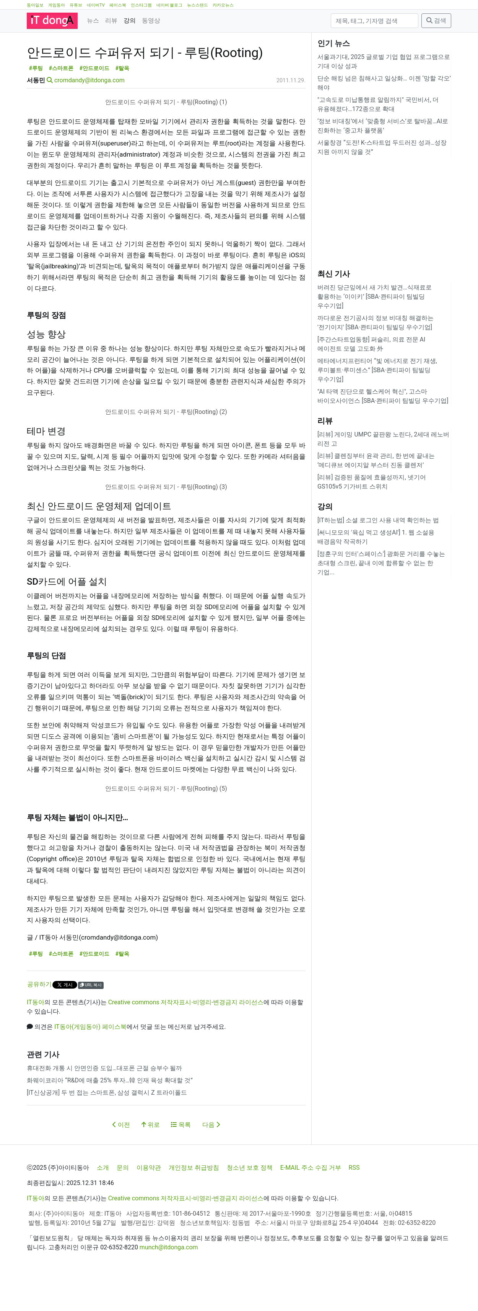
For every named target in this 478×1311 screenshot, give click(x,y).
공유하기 (39, 1018)
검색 (436, 20)
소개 (103, 1202)
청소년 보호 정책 (250, 1202)
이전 (121, 1159)
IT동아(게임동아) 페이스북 (90, 1061)
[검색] (374, 20)
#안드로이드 (95, 103)
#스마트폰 (61, 103)
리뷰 (111, 20)
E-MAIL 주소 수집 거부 (310, 1202)
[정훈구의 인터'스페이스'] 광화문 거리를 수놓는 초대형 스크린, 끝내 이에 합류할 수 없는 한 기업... (381, 563)
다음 (211, 1159)
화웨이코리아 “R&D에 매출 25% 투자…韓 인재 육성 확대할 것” (110, 1114)
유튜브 (76, 5)
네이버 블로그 (169, 5)
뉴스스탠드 (197, 5)
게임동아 (56, 5)
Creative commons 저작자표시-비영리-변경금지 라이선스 (186, 1036)
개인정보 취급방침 (194, 1202)
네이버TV (96, 5)
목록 (181, 1159)
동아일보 (35, 5)
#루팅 (36, 103)
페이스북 (117, 5)
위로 (150, 1159)
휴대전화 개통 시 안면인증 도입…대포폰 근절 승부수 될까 (104, 1102)
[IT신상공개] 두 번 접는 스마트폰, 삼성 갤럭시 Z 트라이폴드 (107, 1127)
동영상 (151, 20)
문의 (123, 1202)
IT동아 (35, 1036)
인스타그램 (141, 5)
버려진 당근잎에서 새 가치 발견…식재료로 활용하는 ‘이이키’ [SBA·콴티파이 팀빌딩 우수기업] (374, 296)
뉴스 (93, 20)
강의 (130, 20)
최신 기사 (333, 273)
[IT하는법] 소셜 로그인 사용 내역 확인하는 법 (378, 520)
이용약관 (149, 1202)
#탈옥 (122, 103)
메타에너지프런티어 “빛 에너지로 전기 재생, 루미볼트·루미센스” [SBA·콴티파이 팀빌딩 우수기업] (377, 370)
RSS (354, 1202)
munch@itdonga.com (169, 1281)
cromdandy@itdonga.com (89, 114)
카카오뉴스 (223, 5)
